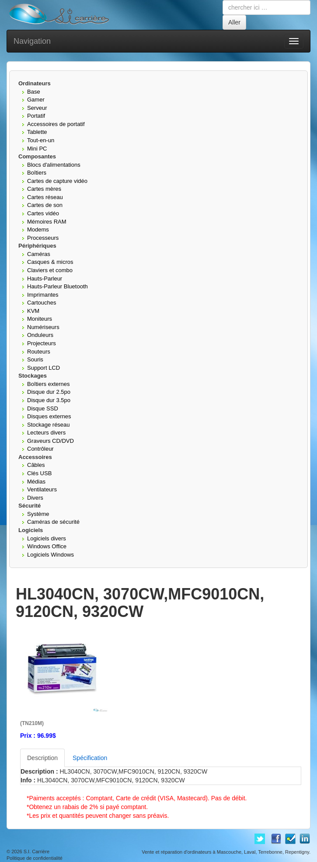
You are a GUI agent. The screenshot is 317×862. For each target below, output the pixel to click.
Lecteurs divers (46, 432)
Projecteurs (41, 343)
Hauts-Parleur (44, 278)
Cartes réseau (45, 197)
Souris (35, 359)
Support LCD (43, 367)
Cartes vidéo (43, 213)
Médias (36, 481)
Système (38, 514)
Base (33, 91)
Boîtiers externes (48, 384)
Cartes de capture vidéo (57, 181)
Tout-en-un (40, 140)
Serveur (37, 108)
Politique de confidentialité (35, 858)
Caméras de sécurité (53, 522)
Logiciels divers (46, 538)
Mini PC (37, 148)
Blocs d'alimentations (53, 164)
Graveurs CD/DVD (50, 441)
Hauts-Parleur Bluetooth (57, 286)
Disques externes (49, 416)
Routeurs (38, 351)
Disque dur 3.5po (48, 400)
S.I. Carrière (36, 851)
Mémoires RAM (46, 221)
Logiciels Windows (50, 554)
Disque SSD (42, 408)
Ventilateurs (42, 489)
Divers (35, 497)
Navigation (32, 41)
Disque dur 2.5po (48, 392)
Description (42, 757)
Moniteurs (39, 318)
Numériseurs (43, 327)
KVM (33, 311)
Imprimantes (43, 294)
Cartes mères (44, 189)
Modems (38, 229)
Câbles (36, 465)
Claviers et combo (50, 270)
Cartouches (41, 302)
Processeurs (43, 238)
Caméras (38, 254)
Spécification (90, 757)
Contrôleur (40, 448)
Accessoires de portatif (56, 124)
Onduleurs (40, 335)
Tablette (37, 132)
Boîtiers (36, 172)
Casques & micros (50, 262)
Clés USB (39, 473)
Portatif (36, 115)
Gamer (36, 99)
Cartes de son (45, 205)
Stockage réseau (48, 424)
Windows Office (46, 546)
